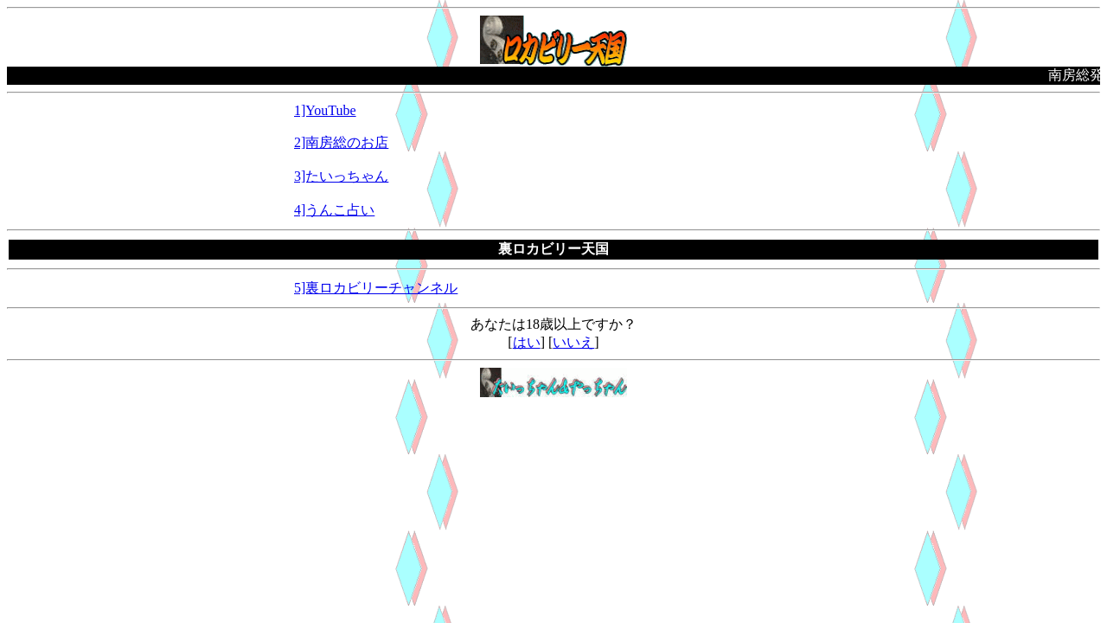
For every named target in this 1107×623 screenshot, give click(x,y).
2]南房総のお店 (341, 142)
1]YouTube (325, 110)
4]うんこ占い (334, 209)
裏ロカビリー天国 (553, 248)
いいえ (573, 342)
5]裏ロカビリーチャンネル (376, 287)
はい (527, 342)
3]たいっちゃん (341, 176)
